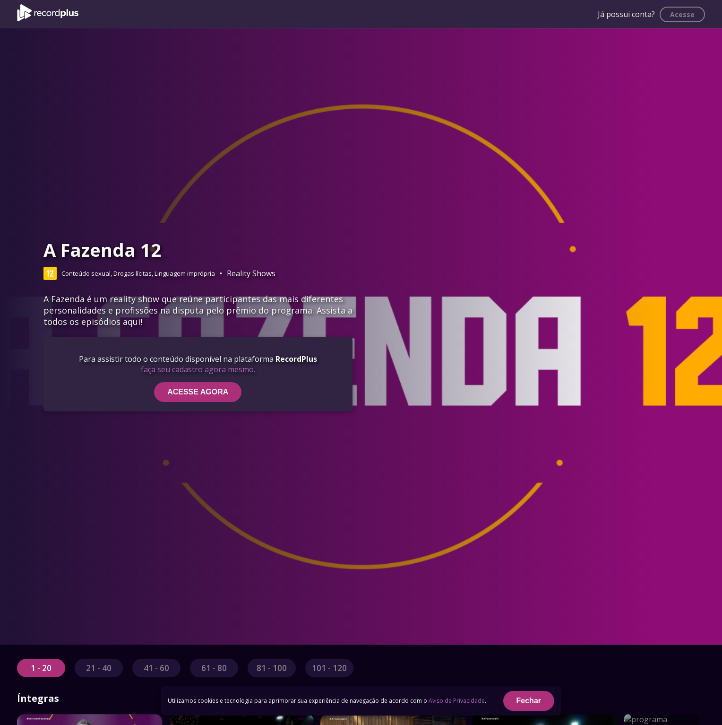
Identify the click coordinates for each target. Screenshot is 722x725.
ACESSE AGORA (197, 392)
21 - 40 (99, 668)
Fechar (528, 701)
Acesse (682, 14)
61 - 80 (214, 668)
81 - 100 (272, 668)
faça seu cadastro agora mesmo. (198, 369)
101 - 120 (329, 668)
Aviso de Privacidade (457, 701)
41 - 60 (156, 668)
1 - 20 (41, 668)
